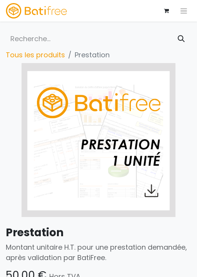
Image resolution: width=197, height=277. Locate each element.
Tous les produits (35, 55)
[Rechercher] (181, 39)
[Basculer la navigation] (183, 10)
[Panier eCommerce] (166, 11)
